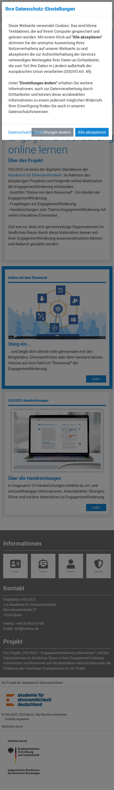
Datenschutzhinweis (25, 132)
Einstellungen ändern (52, 132)
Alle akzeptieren (92, 132)
